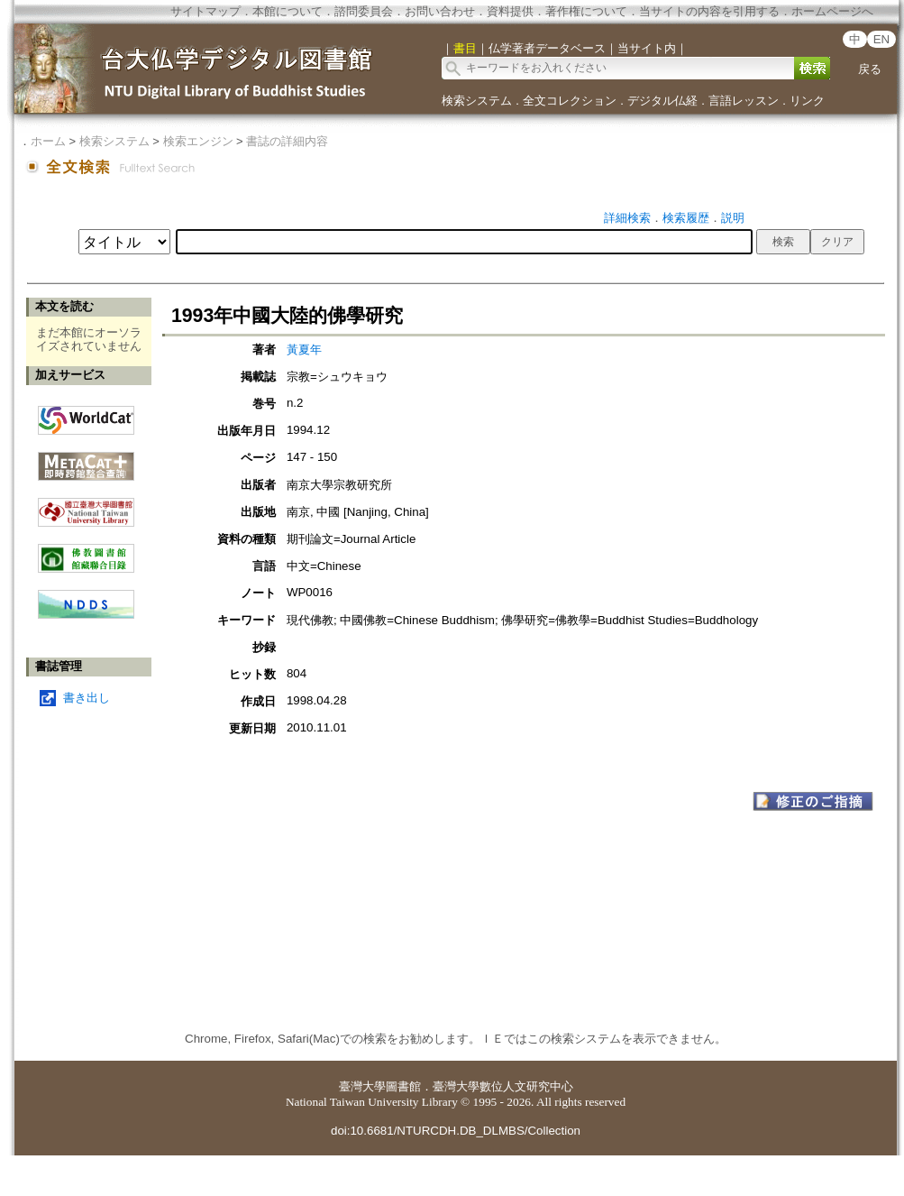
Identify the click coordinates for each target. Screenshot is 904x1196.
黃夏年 (304, 349)
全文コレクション (569, 100)
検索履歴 (685, 218)
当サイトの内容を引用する (709, 11)
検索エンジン (198, 141)
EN (881, 39)
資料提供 (510, 11)
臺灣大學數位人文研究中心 (503, 1086)
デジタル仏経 (662, 100)
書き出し (86, 697)
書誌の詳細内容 (287, 141)
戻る (869, 69)
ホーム (48, 141)
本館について (287, 11)
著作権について (586, 11)
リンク (807, 100)
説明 (732, 218)
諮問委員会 (363, 11)
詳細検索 (627, 218)
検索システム (477, 100)
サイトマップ (205, 11)
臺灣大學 (362, 1086)
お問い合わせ (440, 11)
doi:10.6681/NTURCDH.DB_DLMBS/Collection (455, 1130)
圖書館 (403, 1086)
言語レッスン (743, 100)
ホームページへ (832, 11)
